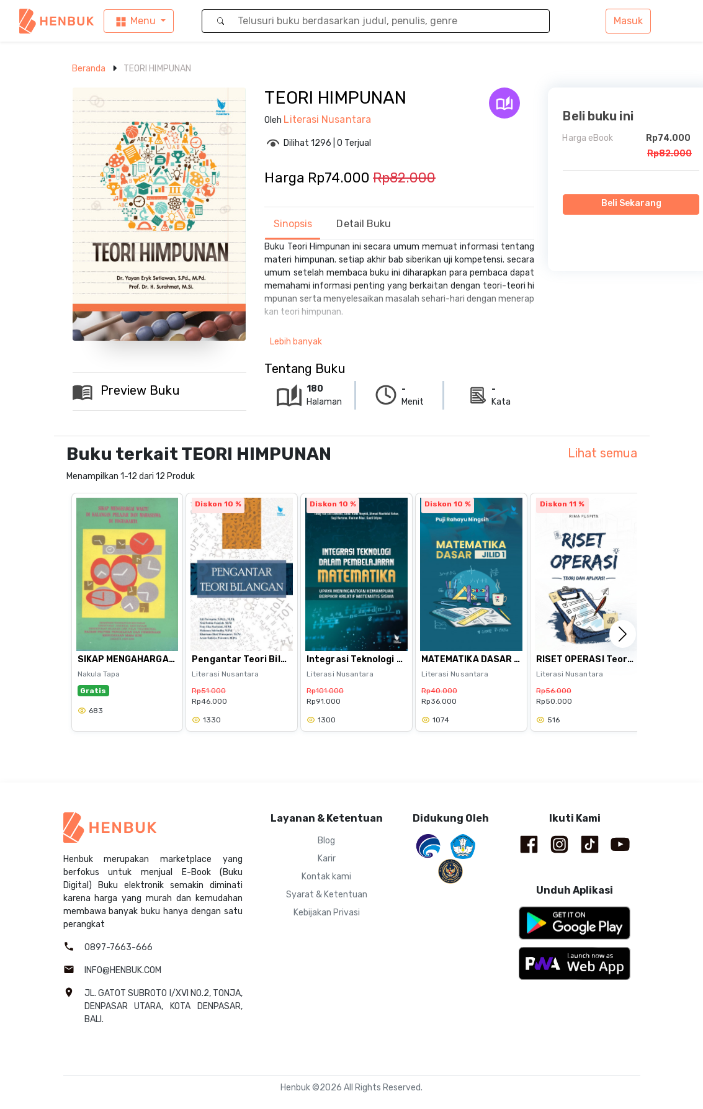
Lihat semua (602, 453)
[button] (622, 633)
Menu (135, 21)
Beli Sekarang (631, 203)
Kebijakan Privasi (326, 912)
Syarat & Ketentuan (326, 894)
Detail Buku (363, 224)
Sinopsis (293, 224)
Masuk (628, 21)
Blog (326, 840)
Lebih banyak (296, 341)
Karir (327, 858)
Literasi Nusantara (327, 119)
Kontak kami (326, 876)
